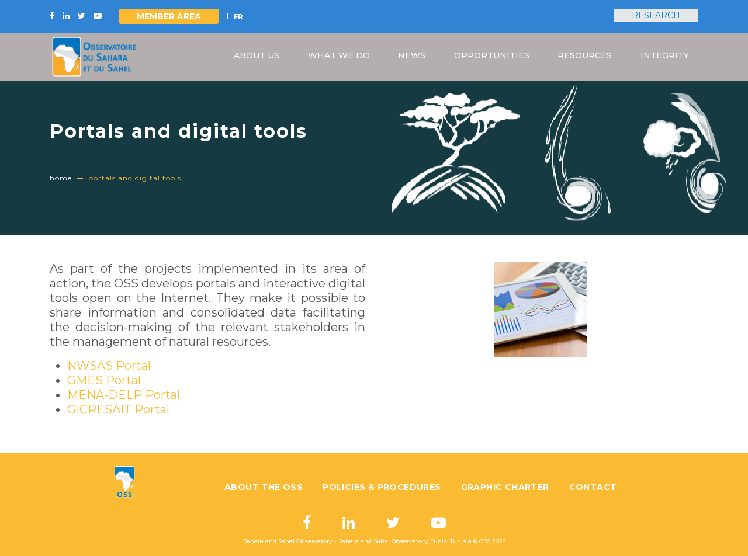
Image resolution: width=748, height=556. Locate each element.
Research (656, 15)
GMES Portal (104, 380)
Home (61, 177)
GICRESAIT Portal (118, 409)
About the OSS (263, 487)
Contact (593, 487)
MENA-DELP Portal (123, 395)
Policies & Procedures (382, 487)
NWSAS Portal (109, 366)
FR (238, 16)
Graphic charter (505, 487)
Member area (169, 16)
